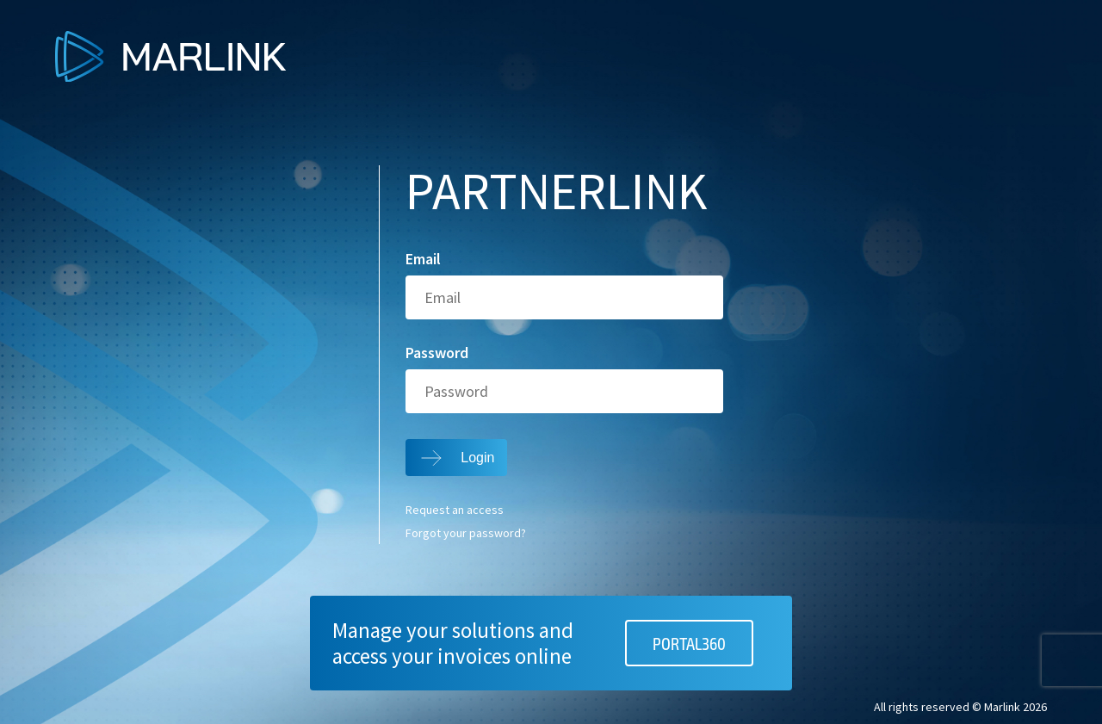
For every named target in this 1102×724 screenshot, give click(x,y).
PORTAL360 (689, 643)
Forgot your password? (466, 534)
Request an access (455, 510)
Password (437, 353)
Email (423, 259)
